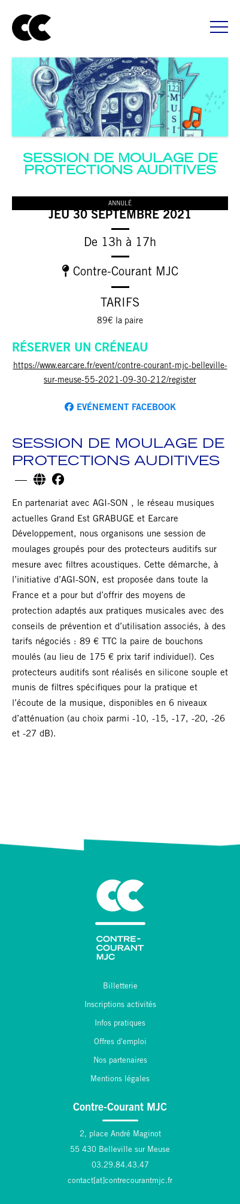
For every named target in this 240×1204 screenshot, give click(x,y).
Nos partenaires (120, 1061)
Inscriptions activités (120, 1005)
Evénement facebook (120, 407)
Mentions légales (120, 1080)
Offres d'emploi (120, 1043)
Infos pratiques (120, 1024)
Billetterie (120, 987)
